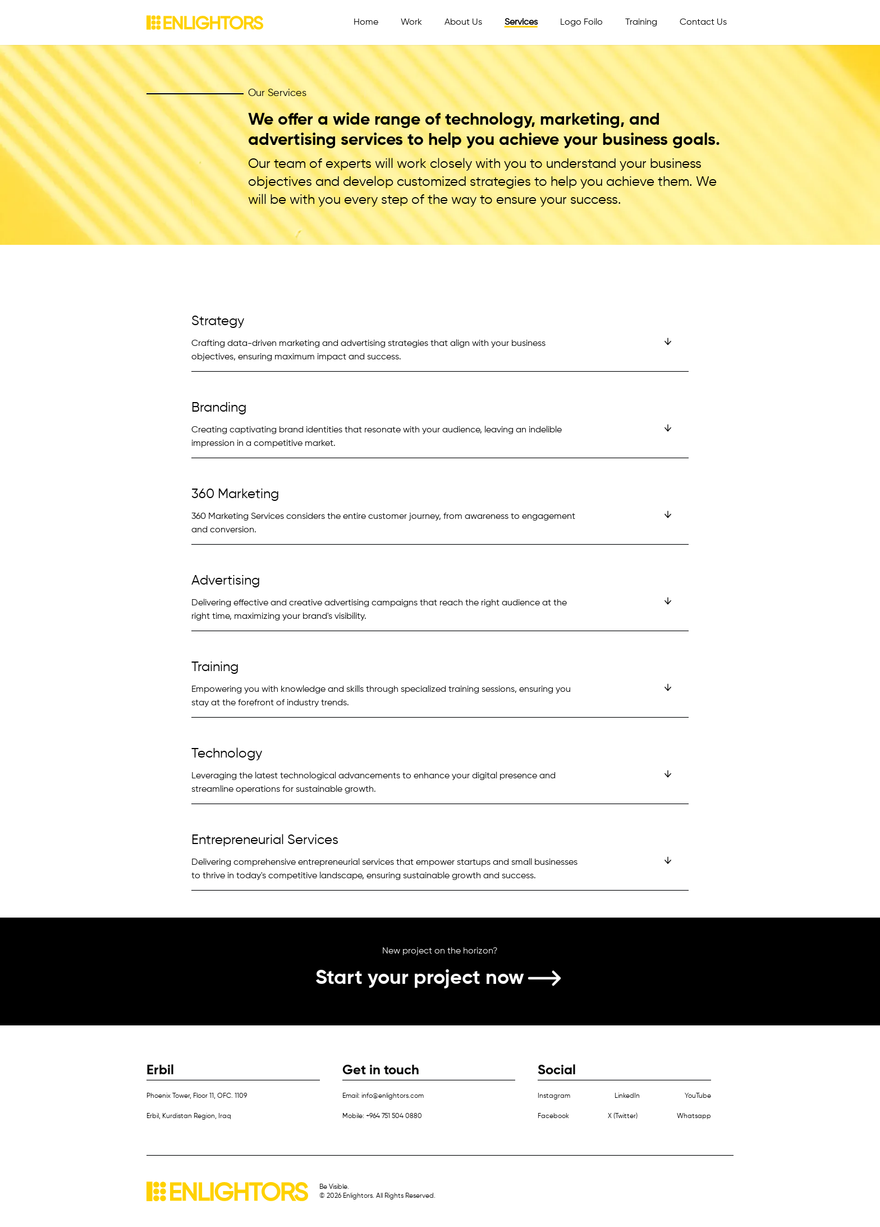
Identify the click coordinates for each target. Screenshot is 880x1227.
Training (641, 22)
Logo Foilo (581, 22)
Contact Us (703, 22)
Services (521, 22)
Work (411, 22)
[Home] (204, 22)
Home (366, 22)
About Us (463, 22)
